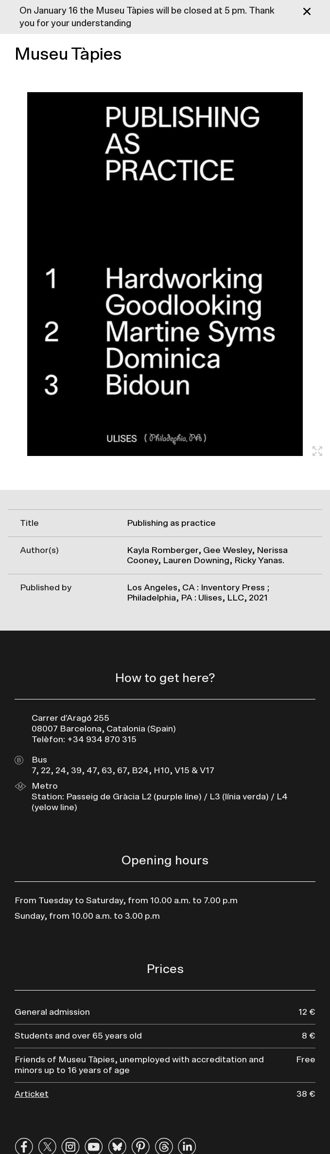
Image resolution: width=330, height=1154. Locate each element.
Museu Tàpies (68, 54)
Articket (32, 1094)
